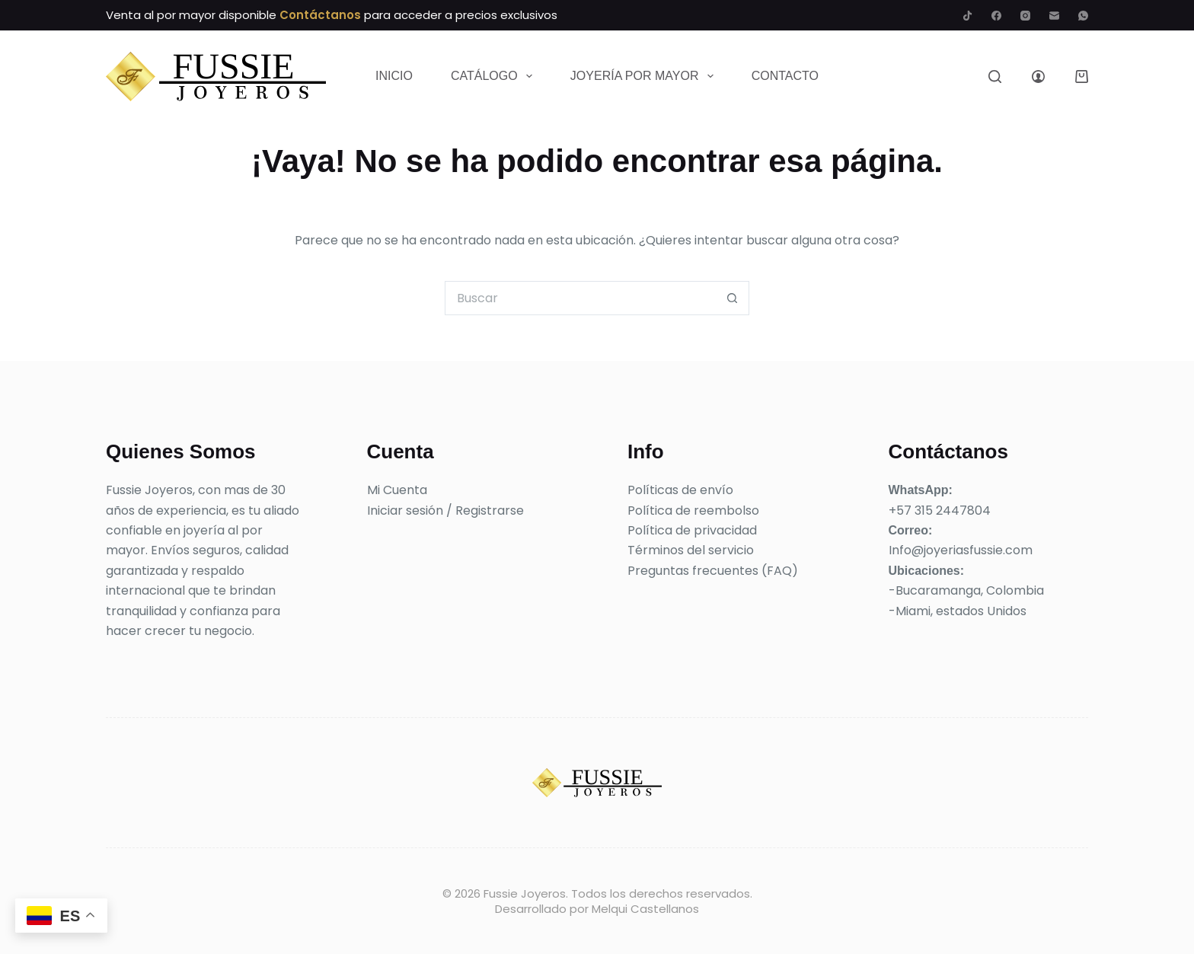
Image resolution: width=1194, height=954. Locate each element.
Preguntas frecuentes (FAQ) (712, 570)
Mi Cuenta (397, 490)
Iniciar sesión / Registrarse (445, 510)
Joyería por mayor (645, 76)
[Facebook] (996, 16)
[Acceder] (1038, 76)
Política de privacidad (692, 530)
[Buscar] (994, 76)
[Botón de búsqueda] (732, 298)
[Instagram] (1025, 16)
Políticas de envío (680, 490)
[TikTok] (967, 16)
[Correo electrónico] (1054, 16)
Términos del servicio (690, 550)
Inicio (394, 75)
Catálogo (494, 76)
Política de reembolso (693, 510)
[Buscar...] (580, 298)
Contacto (785, 75)
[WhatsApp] (1083, 16)
